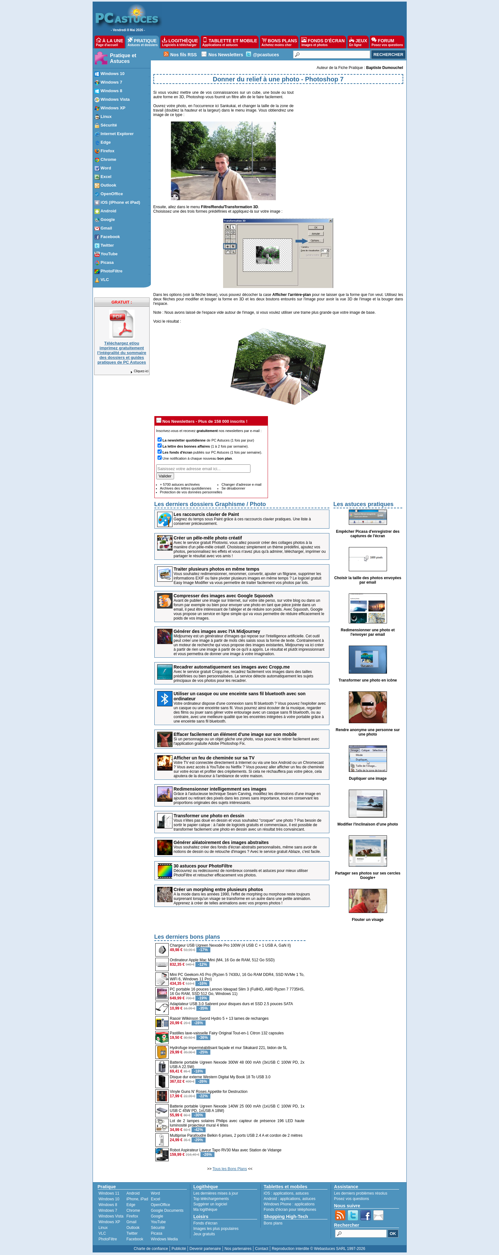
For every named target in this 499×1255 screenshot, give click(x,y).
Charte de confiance (151, 1248)
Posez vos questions (351, 1199)
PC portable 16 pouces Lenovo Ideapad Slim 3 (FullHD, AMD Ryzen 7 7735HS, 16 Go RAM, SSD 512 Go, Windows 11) (237, 991)
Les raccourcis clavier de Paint (206, 514)
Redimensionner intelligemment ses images (220, 789)
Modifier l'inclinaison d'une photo (367, 824)
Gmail (131, 1222)
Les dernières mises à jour (215, 1193)
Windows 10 (109, 1199)
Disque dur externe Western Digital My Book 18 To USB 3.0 (220, 1077)
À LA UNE (109, 42)
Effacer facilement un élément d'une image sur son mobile (235, 734)
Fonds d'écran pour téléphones (290, 1209)
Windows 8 (108, 1205)
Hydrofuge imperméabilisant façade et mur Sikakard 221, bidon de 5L (228, 1048)
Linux (103, 1227)
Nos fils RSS (183, 54)
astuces (302, 1193)
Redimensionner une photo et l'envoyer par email (368, 632)
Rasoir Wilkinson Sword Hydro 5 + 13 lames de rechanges (219, 1018)
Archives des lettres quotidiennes (185, 488)
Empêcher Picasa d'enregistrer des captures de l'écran (368, 533)
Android (132, 1193)
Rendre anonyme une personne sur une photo (368, 732)
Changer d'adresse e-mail (241, 484)
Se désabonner (233, 488)
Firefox (132, 1216)
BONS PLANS (279, 42)
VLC (102, 1233)
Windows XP (109, 1222)
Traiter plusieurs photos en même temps (216, 569)
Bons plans (273, 1223)
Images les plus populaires (216, 1228)
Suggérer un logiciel (210, 1204)
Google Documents (167, 1210)
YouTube (158, 1222)
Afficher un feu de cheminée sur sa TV (214, 757)
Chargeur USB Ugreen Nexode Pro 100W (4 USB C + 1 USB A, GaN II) (230, 945)
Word (155, 1193)
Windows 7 (108, 1210)
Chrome (133, 1210)
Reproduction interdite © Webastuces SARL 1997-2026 (318, 1248)
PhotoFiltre (108, 1239)
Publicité (179, 1248)
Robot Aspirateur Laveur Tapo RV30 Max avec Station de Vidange (226, 1150)
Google (157, 1216)
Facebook (134, 1239)
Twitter (131, 1233)
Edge (130, 1205)
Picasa (156, 1233)
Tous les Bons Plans (230, 1169)
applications (283, 1193)
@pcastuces (266, 54)
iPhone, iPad (137, 1199)
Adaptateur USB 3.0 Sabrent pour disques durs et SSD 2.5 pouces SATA (231, 1004)
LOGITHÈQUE (180, 42)
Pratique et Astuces (123, 58)
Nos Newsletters (225, 54)
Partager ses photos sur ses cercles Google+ (367, 875)
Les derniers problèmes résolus (360, 1193)
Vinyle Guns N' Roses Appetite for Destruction (209, 1091)
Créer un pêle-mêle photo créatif (208, 537)
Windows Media (164, 1239)
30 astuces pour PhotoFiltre (203, 865)
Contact (261, 1248)
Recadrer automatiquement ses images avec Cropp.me (232, 666)
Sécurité (158, 1227)
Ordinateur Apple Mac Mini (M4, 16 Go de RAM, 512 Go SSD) (222, 960)
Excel (155, 1199)
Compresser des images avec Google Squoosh (223, 595)
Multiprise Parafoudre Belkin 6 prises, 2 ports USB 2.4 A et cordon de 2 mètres (236, 1135)
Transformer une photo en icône (368, 680)
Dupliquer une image (368, 778)
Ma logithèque (205, 1209)
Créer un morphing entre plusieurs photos (218, 889)
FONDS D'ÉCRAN (323, 42)
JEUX (358, 42)
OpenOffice (160, 1205)
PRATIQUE (143, 42)
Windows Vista (111, 1216)
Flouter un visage (367, 919)
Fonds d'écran (205, 1223)
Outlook (132, 1227)
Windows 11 (109, 1193)
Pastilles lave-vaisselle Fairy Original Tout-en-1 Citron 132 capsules (227, 1033)
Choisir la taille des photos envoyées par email (367, 580)
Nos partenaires (237, 1248)
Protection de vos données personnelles (191, 492)
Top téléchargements (211, 1199)
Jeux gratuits (204, 1234)
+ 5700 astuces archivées (180, 484)
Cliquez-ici (139, 371)
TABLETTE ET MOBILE (229, 42)
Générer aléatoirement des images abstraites (221, 842)
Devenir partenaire (205, 1248)
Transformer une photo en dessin (209, 815)
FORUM (387, 42)
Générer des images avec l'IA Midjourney (217, 631)
